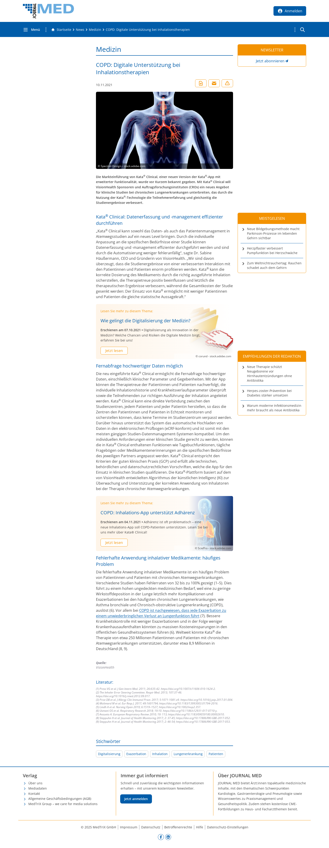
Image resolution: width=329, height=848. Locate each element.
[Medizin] (95, 29)
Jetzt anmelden (136, 799)
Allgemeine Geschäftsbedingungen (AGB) (59, 798)
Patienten (216, 754)
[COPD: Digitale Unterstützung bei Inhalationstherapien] (148, 29)
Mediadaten (37, 788)
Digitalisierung (109, 754)
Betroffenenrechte (178, 827)
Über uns (35, 783)
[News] (80, 29)
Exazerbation (136, 754)
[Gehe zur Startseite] (61, 29)
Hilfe (199, 827)
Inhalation (160, 754)
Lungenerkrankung (188, 754)
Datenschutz (150, 827)
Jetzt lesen (114, 350)
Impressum (128, 827)
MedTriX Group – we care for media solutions (63, 804)
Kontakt (34, 793)
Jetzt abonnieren (270, 60)
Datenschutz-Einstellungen (227, 827)
